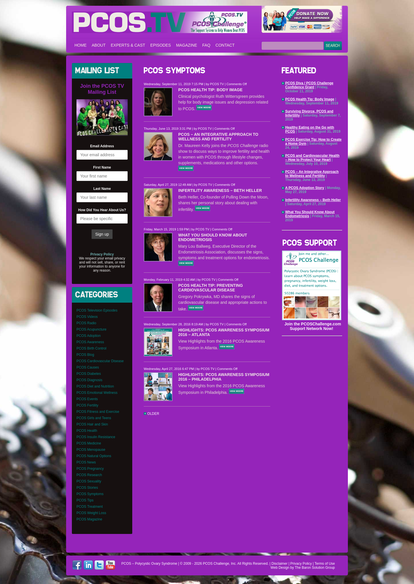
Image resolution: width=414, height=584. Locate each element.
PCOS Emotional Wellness (97, 393)
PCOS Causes (87, 367)
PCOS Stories (87, 488)
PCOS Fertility (87, 405)
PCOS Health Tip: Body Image (210, 89)
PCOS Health (86, 431)
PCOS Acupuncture (91, 329)
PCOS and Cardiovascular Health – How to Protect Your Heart (312, 158)
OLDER (151, 414)
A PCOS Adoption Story (304, 188)
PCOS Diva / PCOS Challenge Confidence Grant (309, 85)
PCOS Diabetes (88, 374)
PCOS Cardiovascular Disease (100, 361)
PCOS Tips (84, 500)
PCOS (207, 564)
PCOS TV (217, 84)
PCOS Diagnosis (89, 380)
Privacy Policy (301, 564)
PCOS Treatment (89, 507)
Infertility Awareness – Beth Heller (220, 190)
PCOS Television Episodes (97, 310)
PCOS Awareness (90, 342)
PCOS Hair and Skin (92, 424)
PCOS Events (87, 399)
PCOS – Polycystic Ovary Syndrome (159, 22)
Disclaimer (279, 564)
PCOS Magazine (89, 519)
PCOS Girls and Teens (93, 418)
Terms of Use (325, 564)
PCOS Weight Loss (91, 513)
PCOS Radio (86, 323)
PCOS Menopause (90, 450)
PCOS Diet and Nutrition (95, 386)
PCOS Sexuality (88, 481)
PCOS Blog (85, 355)
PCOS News (86, 462)
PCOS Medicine (88, 443)
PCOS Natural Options (93, 456)
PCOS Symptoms (89, 494)
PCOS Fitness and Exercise (97, 412)
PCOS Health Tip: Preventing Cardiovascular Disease (210, 287)
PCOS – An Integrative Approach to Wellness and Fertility (218, 136)
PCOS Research (89, 475)
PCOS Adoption (88, 336)
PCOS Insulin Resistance (95, 437)
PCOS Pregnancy (90, 469)
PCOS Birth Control (91, 348)
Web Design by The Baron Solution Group (303, 568)
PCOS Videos (87, 317)
